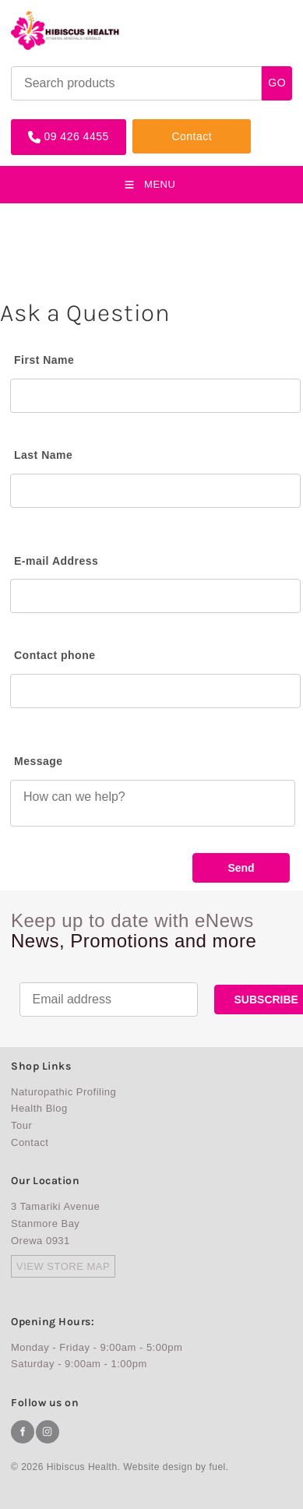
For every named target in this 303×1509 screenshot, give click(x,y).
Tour (21, 1125)
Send (240, 868)
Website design (157, 1466)
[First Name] (155, 396)
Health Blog (39, 1108)
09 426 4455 (43, 125)
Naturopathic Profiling (63, 1092)
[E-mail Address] (155, 596)
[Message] (152, 803)
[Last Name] (155, 491)
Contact (152, 125)
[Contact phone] (155, 691)
